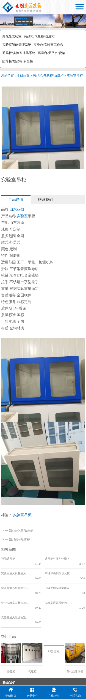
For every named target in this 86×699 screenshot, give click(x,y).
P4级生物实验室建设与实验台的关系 (60, 578)
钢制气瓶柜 (22, 540)
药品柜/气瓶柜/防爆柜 (39, 36)
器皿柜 (11, 646)
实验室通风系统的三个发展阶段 (60, 588)
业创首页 (23, 75)
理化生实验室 (12, 36)
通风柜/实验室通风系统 (18, 53)
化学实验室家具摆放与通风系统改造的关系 (16, 588)
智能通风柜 (8, 558)
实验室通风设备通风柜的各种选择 (16, 568)
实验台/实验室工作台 (48, 44)
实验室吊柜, (22, 515)
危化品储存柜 (23, 531)
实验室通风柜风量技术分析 (16, 578)
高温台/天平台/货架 (51, 53)
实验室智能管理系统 (16, 44)
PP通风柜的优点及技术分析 (60, 568)
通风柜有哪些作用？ (57, 558)
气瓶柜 (32, 646)
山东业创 (16, 209)
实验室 (22, 216)
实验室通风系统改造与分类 (16, 597)
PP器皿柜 (53, 627)
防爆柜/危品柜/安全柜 (17, 61)
